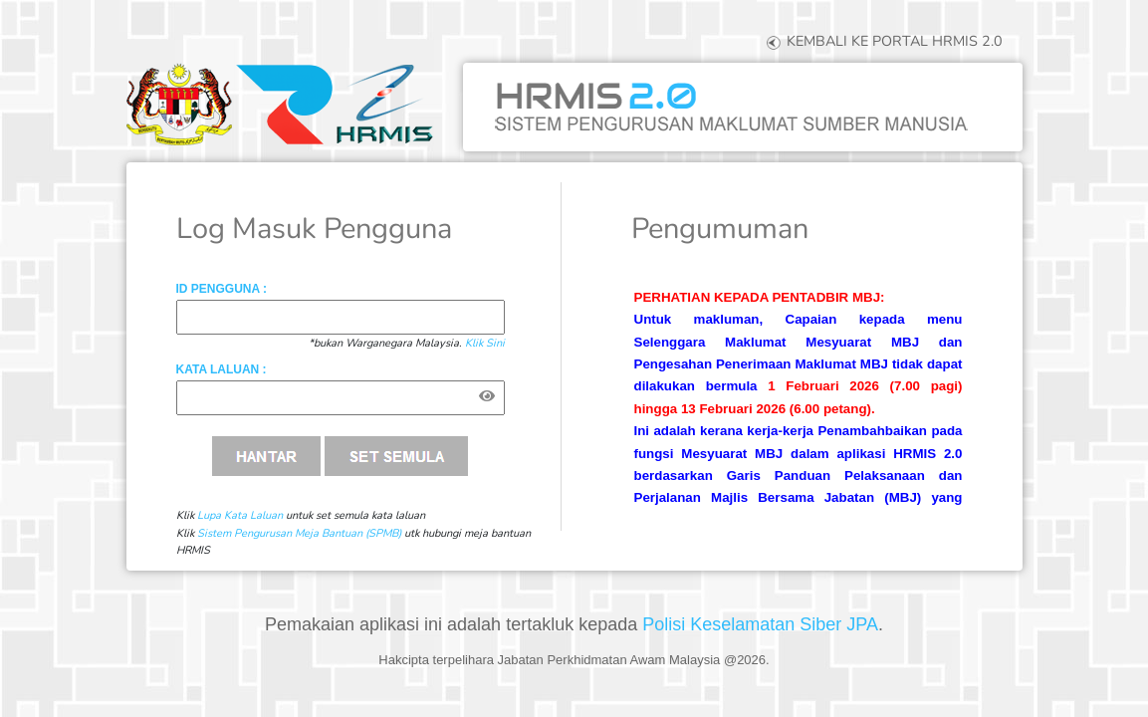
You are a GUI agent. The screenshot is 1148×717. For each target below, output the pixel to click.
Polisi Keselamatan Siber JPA (760, 624)
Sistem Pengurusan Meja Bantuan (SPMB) (299, 533)
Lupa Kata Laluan (240, 515)
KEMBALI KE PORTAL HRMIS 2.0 (883, 41)
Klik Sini (485, 343)
